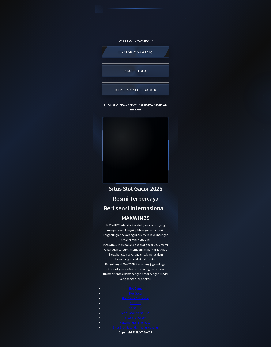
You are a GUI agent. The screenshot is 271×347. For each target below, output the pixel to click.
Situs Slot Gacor (135, 318)
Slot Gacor (135, 293)
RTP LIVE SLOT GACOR (135, 90)
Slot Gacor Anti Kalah (135, 298)
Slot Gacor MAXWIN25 (135, 313)
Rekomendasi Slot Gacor (136, 322)
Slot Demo (135, 288)
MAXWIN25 (136, 308)
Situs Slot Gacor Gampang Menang (135, 327)
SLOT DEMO (135, 71)
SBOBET (135, 303)
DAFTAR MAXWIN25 (135, 52)
